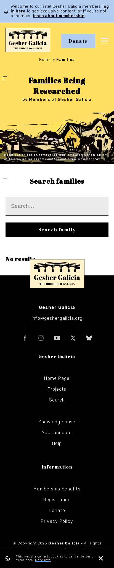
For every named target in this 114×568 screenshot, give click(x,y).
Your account (57, 432)
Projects (57, 389)
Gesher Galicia (57, 273)
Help (57, 443)
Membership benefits (56, 489)
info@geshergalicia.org (57, 318)
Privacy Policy (57, 521)
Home (45, 59)
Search (57, 400)
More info (43, 560)
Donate (78, 41)
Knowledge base (57, 421)
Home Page (57, 378)
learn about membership (58, 16)
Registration (57, 499)
